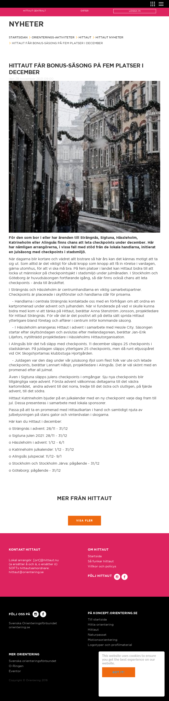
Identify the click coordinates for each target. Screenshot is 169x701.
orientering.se (19, 627)
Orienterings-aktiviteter (53, 37)
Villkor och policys (102, 566)
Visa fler (84, 520)
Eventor (15, 671)
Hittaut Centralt (34, 10)
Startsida (95, 556)
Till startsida (97, 619)
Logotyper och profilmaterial (110, 645)
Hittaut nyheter (109, 37)
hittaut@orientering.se (26, 572)
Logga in (135, 11)
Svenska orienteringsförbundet (32, 661)
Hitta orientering (101, 624)
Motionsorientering (102, 639)
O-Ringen (16, 666)
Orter (84, 10)
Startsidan (18, 37)
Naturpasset (97, 634)
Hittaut (85, 37)
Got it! (118, 672)
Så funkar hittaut (101, 561)
